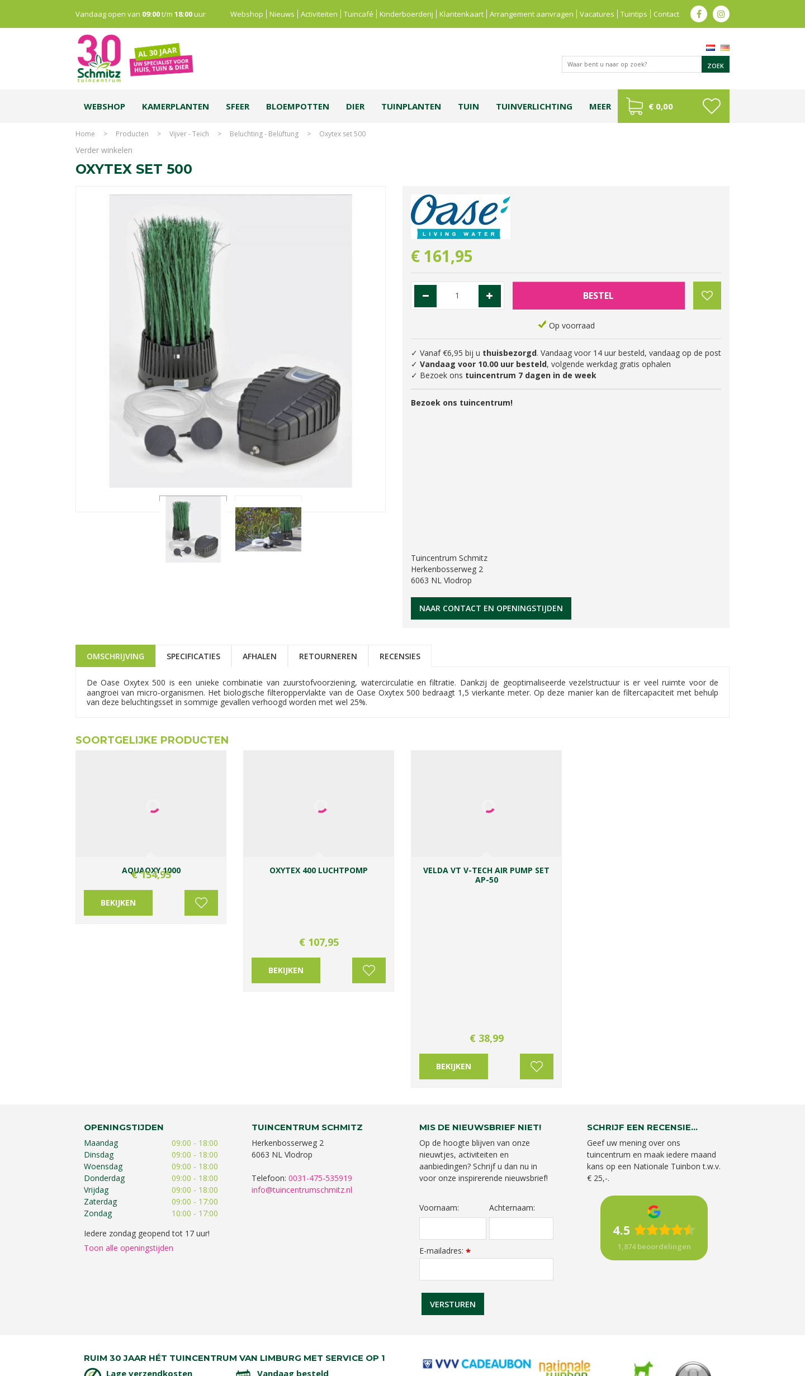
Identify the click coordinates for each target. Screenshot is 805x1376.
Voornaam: (439, 1064)
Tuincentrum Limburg (120, 1324)
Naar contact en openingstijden (491, 608)
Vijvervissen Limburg (303, 1335)
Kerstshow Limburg (633, 1324)
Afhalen (260, 656)
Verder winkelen (103, 150)
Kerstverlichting (692, 1324)
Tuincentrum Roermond (542, 1335)
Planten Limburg (268, 1324)
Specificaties (193, 656)
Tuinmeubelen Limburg (464, 1335)
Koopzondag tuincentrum (198, 1324)
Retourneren (328, 656)
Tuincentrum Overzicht (694, 1364)
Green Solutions (627, 1364)
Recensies (400, 656)
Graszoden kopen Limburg (381, 1335)
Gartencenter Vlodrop (564, 1324)
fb (698, 14)
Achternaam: (512, 1064)
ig (721, 14)
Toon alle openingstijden (128, 1103)
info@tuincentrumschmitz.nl (302, 1045)
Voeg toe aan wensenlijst (201, 922)
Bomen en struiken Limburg (341, 1324)
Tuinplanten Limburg (421, 1324)
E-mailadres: (445, 1106)
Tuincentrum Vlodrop (491, 1324)
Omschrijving (115, 656)
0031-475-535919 (320, 1034)
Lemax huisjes (244, 1335)
